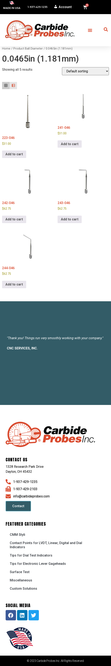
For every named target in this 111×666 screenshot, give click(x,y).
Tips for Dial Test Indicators (31, 555)
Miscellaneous (21, 580)
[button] (90, 30)
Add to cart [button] (14, 154)
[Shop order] (85, 71)
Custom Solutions (23, 589)
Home (6, 48)
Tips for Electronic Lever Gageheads (38, 564)
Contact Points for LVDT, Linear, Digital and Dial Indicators (46, 545)
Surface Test (20, 572)
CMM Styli (17, 535)
